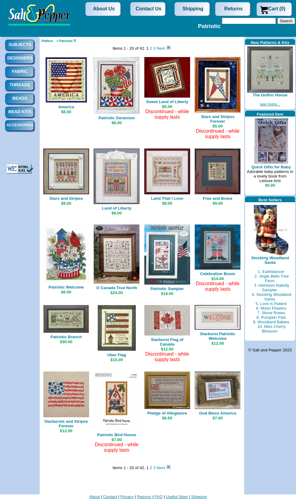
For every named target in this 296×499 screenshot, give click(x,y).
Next (161, 48)
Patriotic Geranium (117, 118)
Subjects (20, 44)
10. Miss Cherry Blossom (271, 328)
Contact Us (148, 8)
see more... (270, 104)
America (66, 107)
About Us (104, 8)
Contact (110, 496)
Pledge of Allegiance (167, 413)
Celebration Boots (217, 273)
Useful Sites (177, 496)
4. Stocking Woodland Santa (271, 296)
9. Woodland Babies (271, 322)
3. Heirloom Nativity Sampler (271, 287)
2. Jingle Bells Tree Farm (271, 278)
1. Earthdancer (271, 271)
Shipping (192, 8)
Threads (19, 84)
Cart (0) (276, 8)
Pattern (47, 41)
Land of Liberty (116, 208)
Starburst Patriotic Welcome (217, 336)
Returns (233, 8)
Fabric (20, 71)
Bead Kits (19, 111)
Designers (19, 58)
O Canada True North (116, 287)
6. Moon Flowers (271, 308)
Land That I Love (167, 198)
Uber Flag (116, 355)
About (94, 496)
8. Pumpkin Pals (271, 317)
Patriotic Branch (66, 337)
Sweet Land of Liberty (167, 101)
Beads (19, 98)
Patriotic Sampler (167, 288)
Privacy (127, 496)
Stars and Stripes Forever (217, 119)
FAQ (159, 496)
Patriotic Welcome (66, 287)
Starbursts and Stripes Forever (66, 423)
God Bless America (217, 413)
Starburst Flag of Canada (167, 341)
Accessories (19, 125)
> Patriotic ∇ (66, 41)
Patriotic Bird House (116, 435)
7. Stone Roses (271, 313)
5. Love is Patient (271, 303)
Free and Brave (217, 198)
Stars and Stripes (66, 198)
